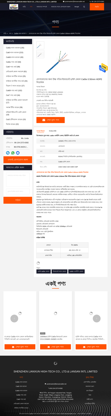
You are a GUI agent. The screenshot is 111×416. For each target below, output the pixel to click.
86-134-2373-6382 (96, 1)
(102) (14, 90)
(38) (14, 107)
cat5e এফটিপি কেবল (76, 271)
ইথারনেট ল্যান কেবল (59, 271)
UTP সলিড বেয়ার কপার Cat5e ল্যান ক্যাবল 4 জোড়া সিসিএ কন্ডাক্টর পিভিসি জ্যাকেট (89, 338)
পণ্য (31, 7)
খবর (89, 395)
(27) (15, 86)
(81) (16, 71)
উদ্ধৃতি (97, 7)
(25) (16, 76)
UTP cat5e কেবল (43, 271)
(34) (13, 95)
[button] (14, 318)
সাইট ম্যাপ (90, 399)
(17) (17, 101)
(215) (14, 52)
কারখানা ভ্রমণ (90, 386)
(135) (15, 48)
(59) (13, 62)
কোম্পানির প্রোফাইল (90, 382)
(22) (12, 124)
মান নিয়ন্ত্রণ (89, 390)
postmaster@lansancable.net (74, 1)
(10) (16, 119)
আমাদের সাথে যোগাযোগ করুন (60, 7)
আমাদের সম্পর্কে (42, 7)
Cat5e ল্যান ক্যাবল (20, 33)
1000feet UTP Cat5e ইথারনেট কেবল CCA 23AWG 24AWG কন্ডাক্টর (53, 338)
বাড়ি (24, 7)
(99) (13, 67)
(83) (14, 57)
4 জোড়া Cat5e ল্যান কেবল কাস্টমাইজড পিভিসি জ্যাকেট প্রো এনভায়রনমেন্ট (19, 338)
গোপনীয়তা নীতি (90, 403)
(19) (16, 113)
